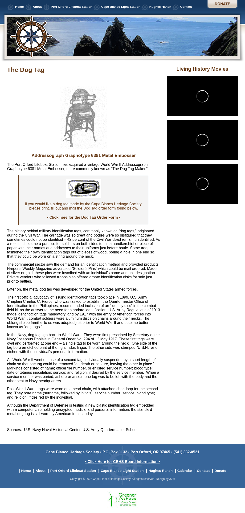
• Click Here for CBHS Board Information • (122, 462)
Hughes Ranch (160, 6)
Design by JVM (165, 479)
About (37, 6)
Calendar (184, 471)
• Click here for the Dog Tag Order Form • (83, 217)
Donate (222, 4)
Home (19, 6)
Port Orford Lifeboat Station (71, 6)
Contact (186, 6)
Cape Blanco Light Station (120, 6)
